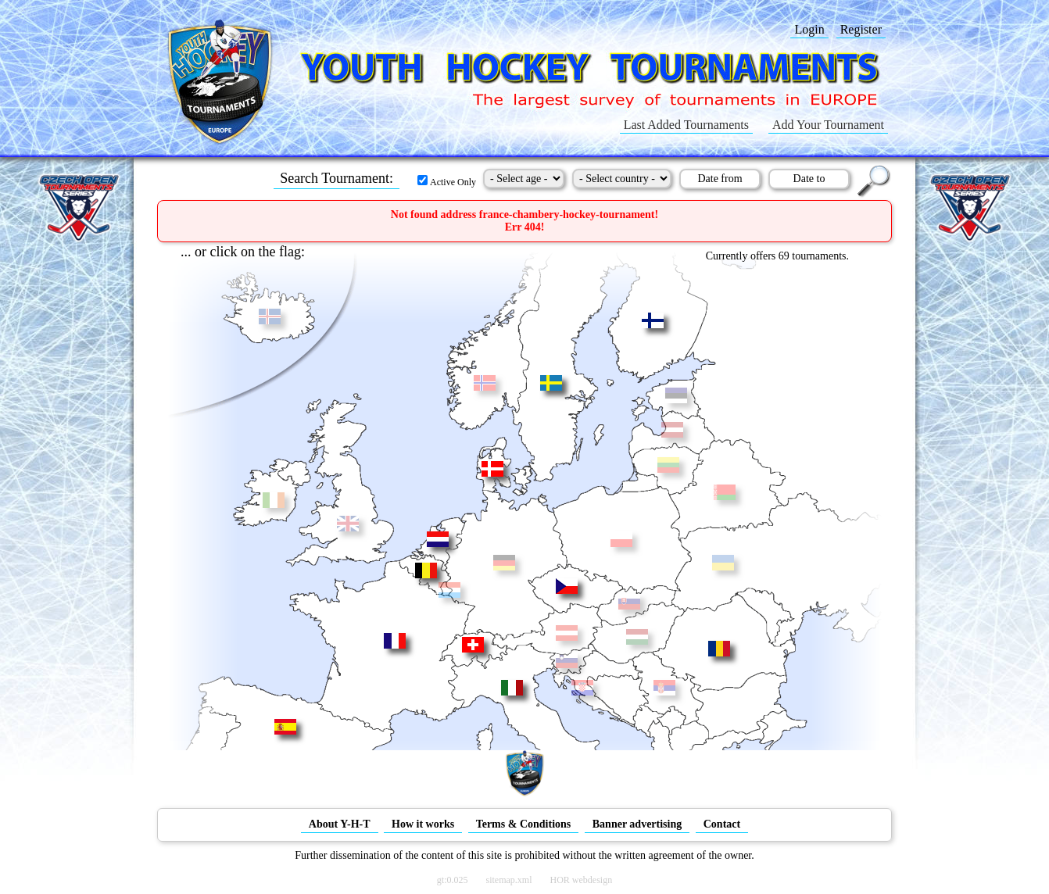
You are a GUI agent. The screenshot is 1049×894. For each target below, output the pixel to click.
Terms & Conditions (523, 824)
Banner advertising (637, 824)
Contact (722, 824)
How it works (423, 824)
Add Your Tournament (828, 124)
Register (861, 29)
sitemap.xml (509, 879)
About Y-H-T (340, 824)
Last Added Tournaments (686, 124)
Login (809, 29)
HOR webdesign (581, 879)
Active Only (446, 182)
